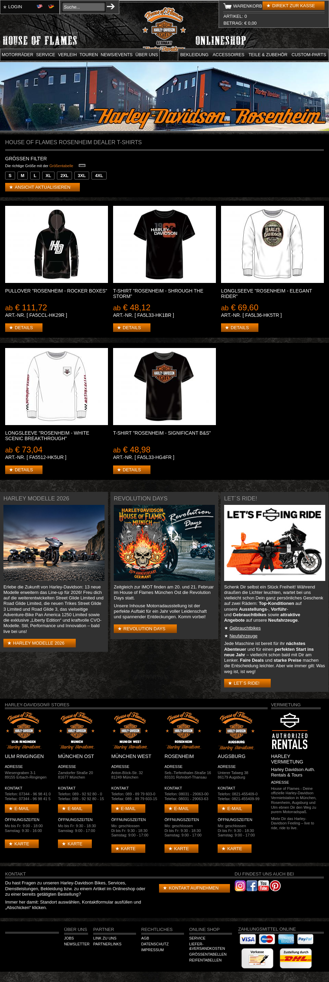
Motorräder (17, 54)
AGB (145, 938)
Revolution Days (144, 628)
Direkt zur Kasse (293, 5)
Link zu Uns (105, 938)
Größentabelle (61, 166)
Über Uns (75, 929)
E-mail (21, 808)
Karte (21, 843)
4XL (99, 175)
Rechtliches (157, 929)
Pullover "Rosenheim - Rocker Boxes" (56, 291)
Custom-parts (309, 54)
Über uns (146, 54)
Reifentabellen (205, 960)
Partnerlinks (107, 944)
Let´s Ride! (246, 683)
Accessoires (228, 54)
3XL (82, 175)
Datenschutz (155, 944)
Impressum (152, 950)
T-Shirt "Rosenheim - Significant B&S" (162, 433)
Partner (103, 929)
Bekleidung (194, 54)
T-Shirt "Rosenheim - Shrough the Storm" (158, 293)
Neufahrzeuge (244, 635)
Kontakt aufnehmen (193, 888)
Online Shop (204, 929)
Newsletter (76, 944)
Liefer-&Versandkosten (207, 946)
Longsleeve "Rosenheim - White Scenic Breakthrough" (47, 435)
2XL (64, 175)
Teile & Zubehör (268, 54)
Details (24, 327)
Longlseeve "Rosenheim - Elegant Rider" (266, 293)
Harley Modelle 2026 (38, 643)
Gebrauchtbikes (245, 628)
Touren (89, 54)
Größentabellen (208, 954)
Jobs (69, 938)
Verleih (67, 54)
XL (48, 175)
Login (15, 6)
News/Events (117, 54)
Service (45, 54)
